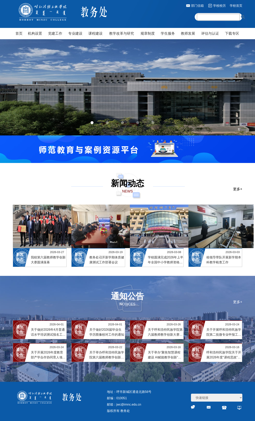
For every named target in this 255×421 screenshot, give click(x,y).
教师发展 (188, 33)
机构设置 (35, 33)
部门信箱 (197, 5)
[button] (92, 122)
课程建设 (95, 33)
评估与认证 (210, 33)
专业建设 (75, 33)
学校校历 (219, 5)
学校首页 (236, 5)
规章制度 (148, 33)
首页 (19, 33)
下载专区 (232, 33)
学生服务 (168, 33)
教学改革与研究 (121, 33)
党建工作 (55, 33)
